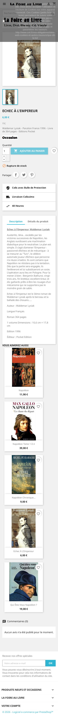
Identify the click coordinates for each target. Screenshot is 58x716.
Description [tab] (16, 221)
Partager (16, 175)
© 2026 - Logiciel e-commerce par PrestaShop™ (27, 711)
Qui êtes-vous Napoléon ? (23, 604)
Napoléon (24, 390)
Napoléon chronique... (23, 497)
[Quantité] (6, 151)
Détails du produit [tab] (38, 221)
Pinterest (32, 175)
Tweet (24, 175)
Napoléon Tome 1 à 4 (24, 443)
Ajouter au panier (29, 151)
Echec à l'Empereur (23, 551)
